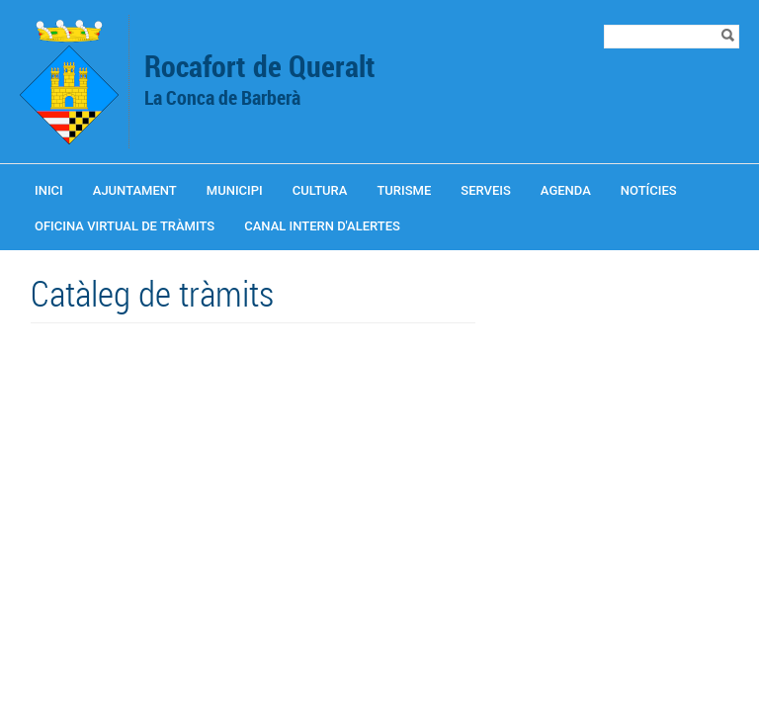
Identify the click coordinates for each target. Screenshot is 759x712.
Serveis (486, 190)
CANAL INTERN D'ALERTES (322, 226)
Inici (49, 190)
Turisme (404, 190)
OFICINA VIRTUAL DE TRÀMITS (124, 226)
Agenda (566, 190)
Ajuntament (135, 190)
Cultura (320, 190)
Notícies (649, 190)
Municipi (235, 190)
